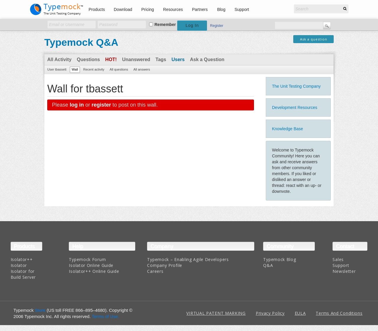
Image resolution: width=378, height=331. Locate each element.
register (101, 105)
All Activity (59, 59)
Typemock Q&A (81, 42)
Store (40, 310)
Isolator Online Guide (91, 265)
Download (123, 9)
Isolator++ (22, 259)
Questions (88, 59)
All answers (141, 69)
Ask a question (313, 39)
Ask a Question (207, 59)
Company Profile (164, 265)
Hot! (111, 59)
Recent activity (94, 69)
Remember (165, 24)
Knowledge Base (287, 128)
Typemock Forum (87, 259)
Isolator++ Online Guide (94, 271)
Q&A (268, 265)
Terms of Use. (105, 316)
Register (216, 26)
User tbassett (56, 69)
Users (178, 59)
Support (241, 9)
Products (97, 9)
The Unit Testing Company (296, 86)
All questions (119, 69)
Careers (155, 271)
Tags (161, 59)
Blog (221, 9)
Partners (200, 9)
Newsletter (344, 271)
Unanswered (136, 59)
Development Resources (294, 107)
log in (77, 105)
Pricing (147, 9)
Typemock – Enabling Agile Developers (188, 259)
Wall (75, 69)
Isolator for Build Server (23, 274)
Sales (338, 259)
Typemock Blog (279, 259)
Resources (173, 9)
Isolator (19, 265)
